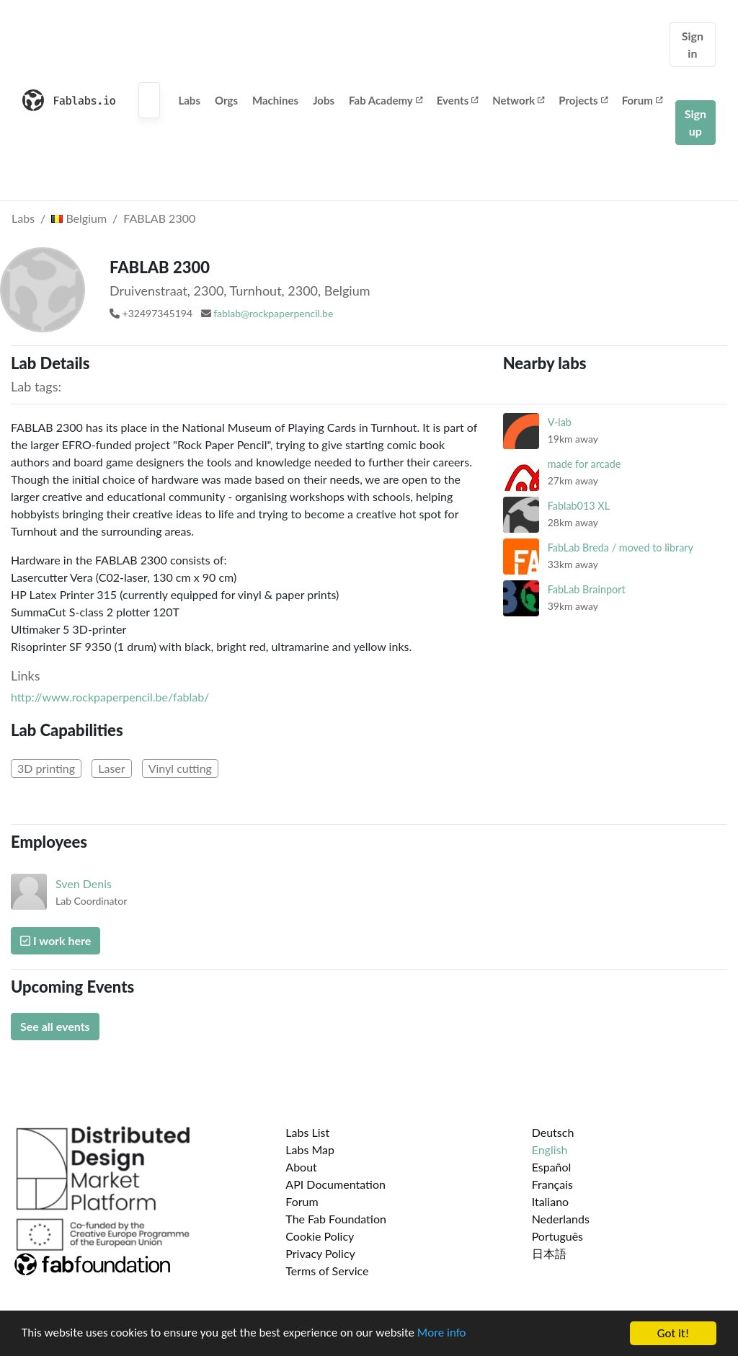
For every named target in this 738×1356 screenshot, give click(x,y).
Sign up (695, 122)
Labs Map (309, 1149)
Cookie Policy (319, 1236)
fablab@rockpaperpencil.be (273, 313)
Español (552, 1167)
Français (552, 1184)
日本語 (549, 1253)
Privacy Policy (320, 1253)
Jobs (323, 100)
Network (518, 100)
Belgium (79, 218)
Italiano (550, 1201)
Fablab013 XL (579, 506)
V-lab (560, 422)
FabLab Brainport (587, 589)
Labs (189, 100)
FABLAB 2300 (159, 218)
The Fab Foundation (335, 1219)
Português (557, 1236)
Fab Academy (385, 100)
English (550, 1149)
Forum (642, 100)
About (301, 1167)
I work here (55, 940)
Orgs (226, 100)
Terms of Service (326, 1270)
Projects (583, 100)
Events (458, 100)
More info (443, 1334)
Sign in (692, 44)
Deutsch (553, 1132)
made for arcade (584, 464)
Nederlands (561, 1219)
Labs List (307, 1132)
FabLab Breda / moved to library (620, 547)
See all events (55, 1026)
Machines (275, 100)
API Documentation (335, 1184)
